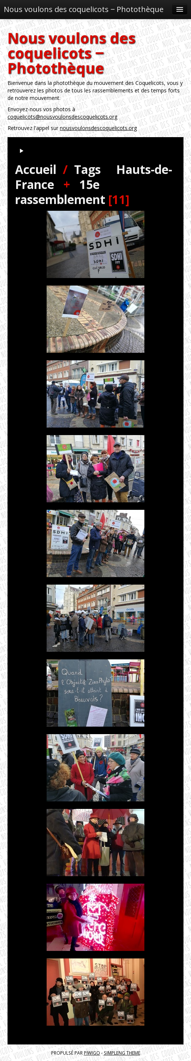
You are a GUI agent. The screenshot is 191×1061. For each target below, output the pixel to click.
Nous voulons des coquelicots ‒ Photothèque (84, 9)
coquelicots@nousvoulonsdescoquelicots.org (62, 116)
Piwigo (92, 1053)
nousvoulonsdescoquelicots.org (98, 127)
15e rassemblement (60, 191)
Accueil (35, 169)
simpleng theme (122, 1053)
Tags (87, 169)
